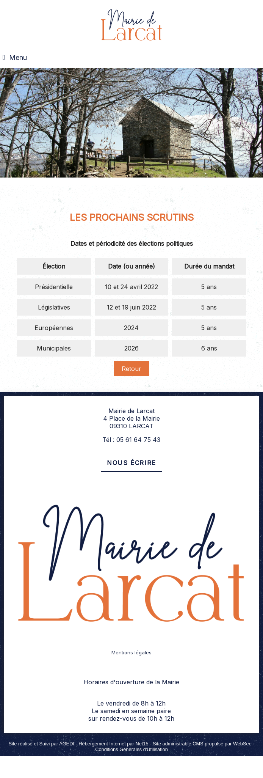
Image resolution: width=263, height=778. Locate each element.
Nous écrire (131, 463)
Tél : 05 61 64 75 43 (131, 439)
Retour (131, 368)
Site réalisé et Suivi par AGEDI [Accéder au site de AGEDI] (41, 744)
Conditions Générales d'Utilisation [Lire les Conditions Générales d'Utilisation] (131, 749)
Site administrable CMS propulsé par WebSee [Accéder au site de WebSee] (202, 744)
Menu (18, 57)
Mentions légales (131, 652)
